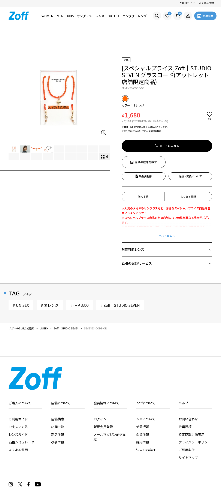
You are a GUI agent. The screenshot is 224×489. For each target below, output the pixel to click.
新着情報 (142, 402)
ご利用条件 (187, 425)
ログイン (100, 394)
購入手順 (143, 172)
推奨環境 (185, 402)
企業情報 (142, 410)
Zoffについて (145, 394)
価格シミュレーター (23, 417)
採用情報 (142, 417)
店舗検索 (57, 394)
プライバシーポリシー (195, 417)
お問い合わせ (188, 394)
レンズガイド (18, 410)
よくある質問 (206, 3)
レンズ (99, 16)
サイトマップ (188, 433)
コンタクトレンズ (135, 16)
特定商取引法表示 (191, 410)
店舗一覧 (57, 402)
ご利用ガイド (187, 3)
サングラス (84, 16)
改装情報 (57, 417)
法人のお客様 (145, 425)
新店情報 (57, 410)
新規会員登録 (103, 402)
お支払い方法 (18, 402)
